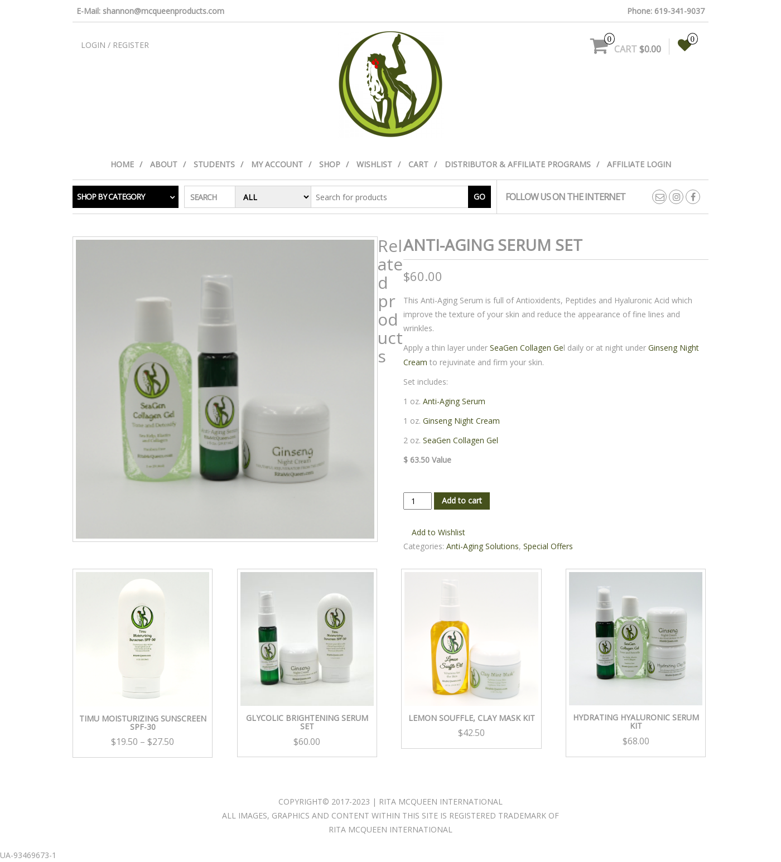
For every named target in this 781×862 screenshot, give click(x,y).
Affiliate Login (639, 164)
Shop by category (110, 196)
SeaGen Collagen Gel (460, 440)
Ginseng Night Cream (461, 420)
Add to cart (462, 500)
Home (122, 164)
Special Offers (548, 546)
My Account (277, 164)
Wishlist (374, 164)
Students (214, 164)
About (163, 164)
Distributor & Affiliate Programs (518, 164)
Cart (418, 164)
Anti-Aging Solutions (482, 546)
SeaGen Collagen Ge (526, 347)
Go (479, 196)
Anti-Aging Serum (453, 401)
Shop (329, 164)
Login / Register (115, 45)
